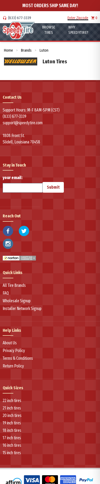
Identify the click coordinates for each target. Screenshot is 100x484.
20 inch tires (12, 415)
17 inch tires (12, 437)
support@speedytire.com (23, 122)
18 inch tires (12, 430)
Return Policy (13, 366)
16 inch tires (12, 445)
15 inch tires (12, 452)
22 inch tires (12, 400)
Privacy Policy (14, 350)
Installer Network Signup (22, 308)
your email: (23, 184)
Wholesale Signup (17, 300)
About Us (10, 342)
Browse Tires (48, 30)
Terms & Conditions (18, 358)
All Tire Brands (14, 285)
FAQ (6, 293)
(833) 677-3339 (19, 17)
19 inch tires (12, 422)
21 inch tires (12, 408)
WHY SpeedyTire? (78, 30)
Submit (53, 187)
